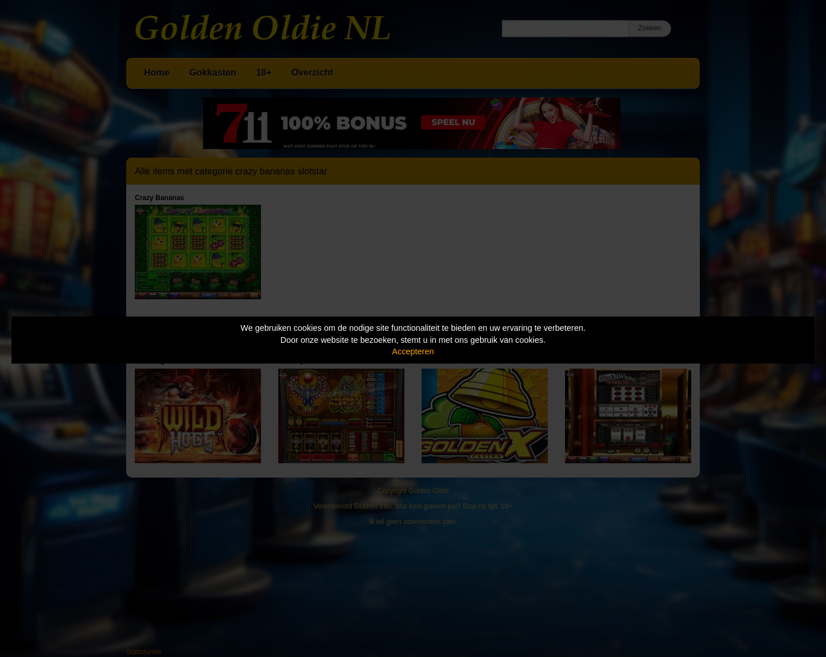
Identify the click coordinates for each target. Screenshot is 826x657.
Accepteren (413, 351)
